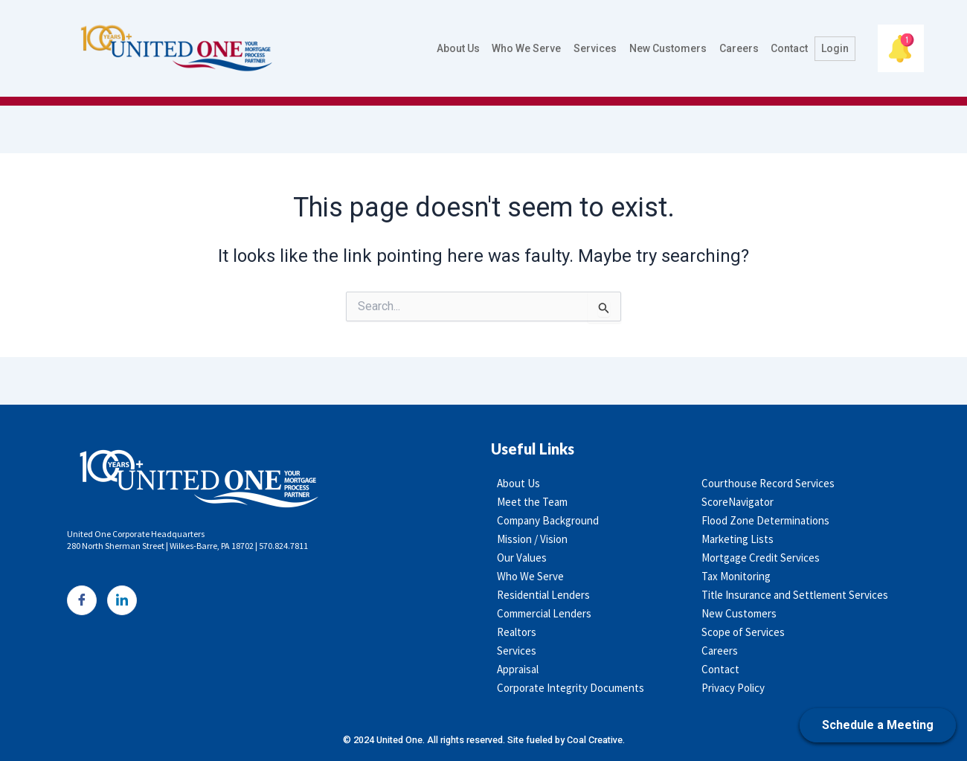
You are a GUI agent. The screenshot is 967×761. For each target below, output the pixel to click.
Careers (739, 48)
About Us (461, 48)
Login (835, 48)
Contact (790, 48)
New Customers (669, 48)
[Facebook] (82, 600)
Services (597, 48)
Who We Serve (529, 48)
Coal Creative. (602, 739)
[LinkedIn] (122, 600)
